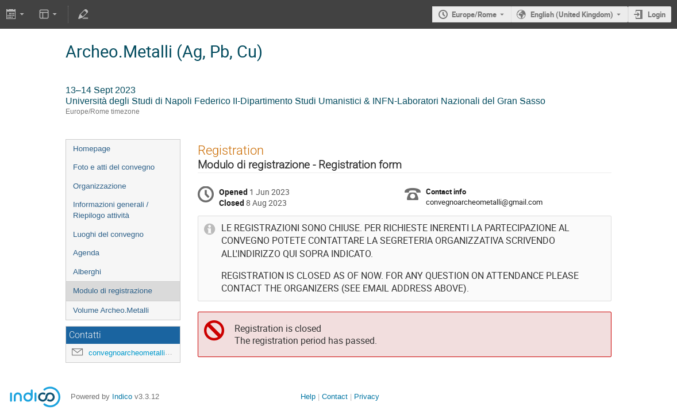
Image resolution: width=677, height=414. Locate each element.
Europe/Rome (474, 14)
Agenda (86, 252)
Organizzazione (99, 186)
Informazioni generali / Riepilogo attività (110, 210)
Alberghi (87, 271)
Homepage (91, 148)
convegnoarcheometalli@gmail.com (148, 353)
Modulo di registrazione (112, 290)
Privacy (366, 396)
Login (657, 14)
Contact (335, 396)
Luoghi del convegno (108, 234)
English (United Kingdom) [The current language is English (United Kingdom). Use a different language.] (571, 14)
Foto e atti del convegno (114, 167)
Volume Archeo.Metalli (111, 310)
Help (308, 396)
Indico (122, 396)
